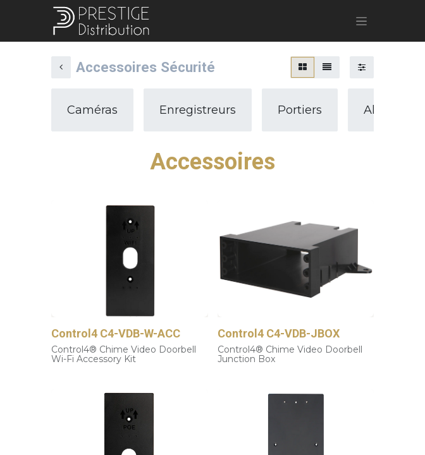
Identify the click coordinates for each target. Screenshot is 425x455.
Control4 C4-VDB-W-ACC (115, 333)
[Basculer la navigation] (361, 20)
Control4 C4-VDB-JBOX (279, 333)
